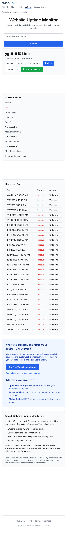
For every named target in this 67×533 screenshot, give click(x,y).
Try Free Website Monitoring (22, 367)
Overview (20, 521)
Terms (38, 521)
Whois (10, 63)
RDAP (13, 7)
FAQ (30, 521)
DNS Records (34, 63)
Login (24, 12)
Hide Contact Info (32, 69)
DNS (20, 7)
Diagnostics (12, 69)
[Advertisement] (33, 84)
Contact (47, 521)
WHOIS (5, 7)
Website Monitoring (10, 12)
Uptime (28, 7)
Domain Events (40, 7)
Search (33, 43)
